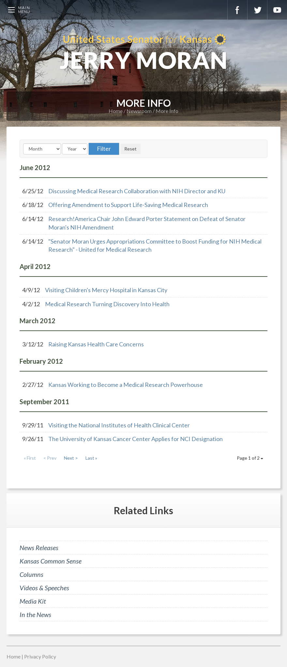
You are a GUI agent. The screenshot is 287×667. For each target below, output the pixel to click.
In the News (35, 614)
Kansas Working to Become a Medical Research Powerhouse (125, 384)
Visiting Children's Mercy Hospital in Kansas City (106, 290)
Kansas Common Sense (51, 561)
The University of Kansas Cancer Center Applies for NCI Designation (135, 438)
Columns (31, 574)
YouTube (277, 10)
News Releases (39, 547)
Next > (71, 458)
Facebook (237, 10)
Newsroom (139, 111)
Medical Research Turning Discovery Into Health (107, 304)
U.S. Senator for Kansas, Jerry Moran (143, 52)
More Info (167, 111)
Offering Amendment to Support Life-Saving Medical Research (128, 204)
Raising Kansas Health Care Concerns (96, 344)
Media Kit (33, 601)
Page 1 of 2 (250, 458)
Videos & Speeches (44, 588)
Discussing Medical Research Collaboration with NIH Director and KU (136, 191)
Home (116, 111)
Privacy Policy (40, 656)
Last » (91, 458)
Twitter (257, 10)
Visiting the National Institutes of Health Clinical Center (119, 425)
